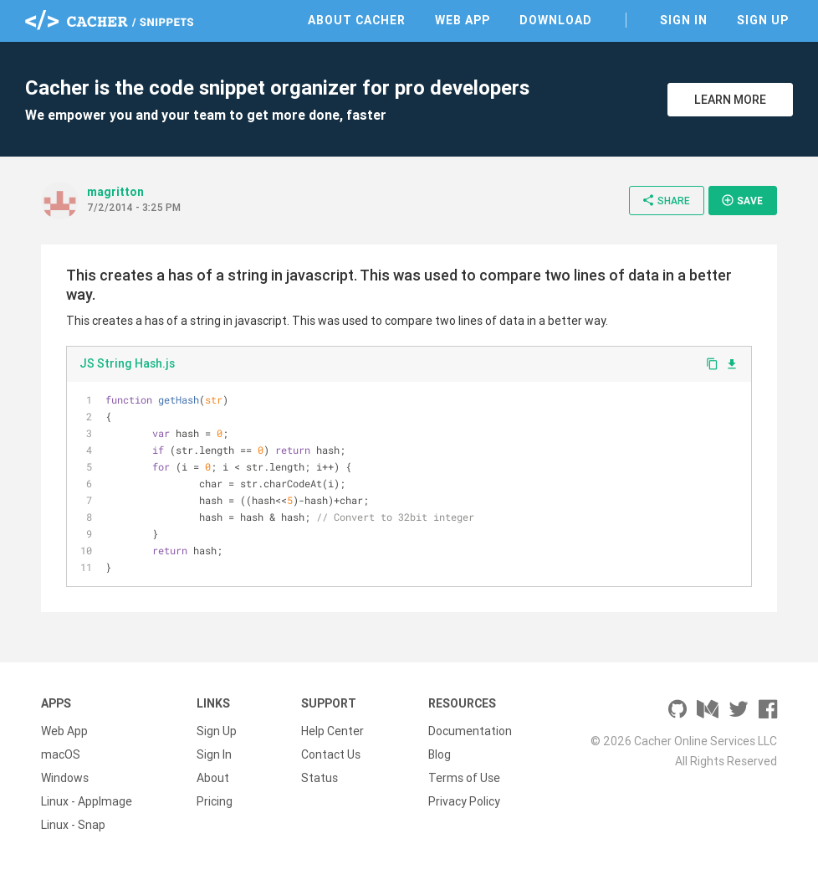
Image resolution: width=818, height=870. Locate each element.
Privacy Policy (464, 801)
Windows (65, 777)
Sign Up (763, 20)
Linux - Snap (73, 824)
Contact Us (330, 754)
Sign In (684, 20)
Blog (439, 754)
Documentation (470, 731)
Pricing (215, 801)
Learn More (730, 99)
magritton (115, 191)
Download (555, 20)
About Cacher (357, 20)
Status (319, 777)
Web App (462, 20)
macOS (60, 754)
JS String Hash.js (127, 363)
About (213, 777)
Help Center (332, 731)
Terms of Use (464, 777)
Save (742, 200)
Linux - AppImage (86, 801)
